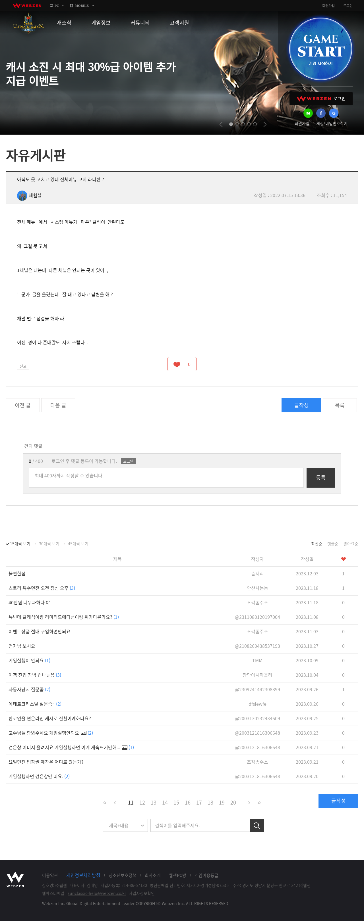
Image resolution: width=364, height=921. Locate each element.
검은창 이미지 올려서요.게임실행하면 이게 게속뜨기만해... (71, 747)
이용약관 (50, 875)
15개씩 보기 (20, 543)
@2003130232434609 (257, 718)
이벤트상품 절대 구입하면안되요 (40, 631)
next (264, 124)
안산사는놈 (257, 587)
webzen (27, 5)
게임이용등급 (206, 875)
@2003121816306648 (257, 732)
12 (142, 802)
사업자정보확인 (142, 893)
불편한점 (17, 573)
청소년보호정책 (122, 875)
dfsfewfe (257, 703)
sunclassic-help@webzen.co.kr (97, 893)
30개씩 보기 (49, 543)
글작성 (301, 405)
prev (221, 124)
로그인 (348, 5)
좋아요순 (351, 543)
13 (153, 802)
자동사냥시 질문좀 (29, 689)
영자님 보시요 (22, 645)
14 (165, 802)
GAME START (320, 48)
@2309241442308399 (257, 689)
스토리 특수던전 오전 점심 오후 (42, 587)
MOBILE (82, 6)
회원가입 (328, 5)
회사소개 (153, 875)
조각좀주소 (257, 602)
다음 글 (58, 405)
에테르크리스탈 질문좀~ (35, 703)
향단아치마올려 (257, 674)
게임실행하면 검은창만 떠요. (39, 776)
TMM (257, 660)
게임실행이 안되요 (29, 660)
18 (210, 802)
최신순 (316, 543)
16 (188, 802)
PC (57, 6)
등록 (321, 477)
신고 (23, 366)
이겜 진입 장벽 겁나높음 (35, 674)
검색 (257, 825)
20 (233, 802)
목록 (340, 405)
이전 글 (23, 405)
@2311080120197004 (257, 616)
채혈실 (29, 195)
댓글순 (332, 543)
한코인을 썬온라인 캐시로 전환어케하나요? (50, 718)
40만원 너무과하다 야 (29, 602)
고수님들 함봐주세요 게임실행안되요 (51, 732)
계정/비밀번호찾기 (332, 123)
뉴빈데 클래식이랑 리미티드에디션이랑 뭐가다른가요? (64, 616)
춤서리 (257, 573)
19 (222, 802)
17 (199, 802)
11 (131, 802)
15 (176, 802)
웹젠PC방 (177, 875)
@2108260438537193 (257, 645)
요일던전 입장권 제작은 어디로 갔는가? (46, 761)
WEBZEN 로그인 (321, 98)
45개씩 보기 (78, 543)
